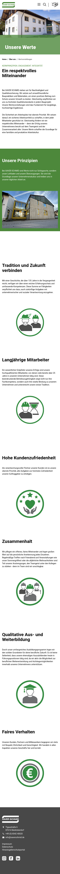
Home (4, 59)
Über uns (12, 59)
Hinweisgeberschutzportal (13, 850)
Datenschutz (7, 847)
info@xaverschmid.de (15, 837)
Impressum (7, 844)
